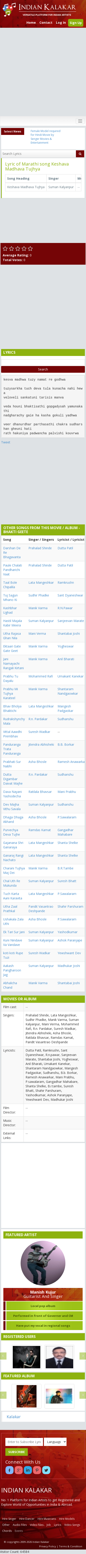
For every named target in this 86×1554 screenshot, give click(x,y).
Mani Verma (37, 633)
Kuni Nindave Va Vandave (12, 942)
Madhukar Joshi (69, 966)
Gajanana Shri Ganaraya (13, 845)
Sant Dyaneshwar (70, 595)
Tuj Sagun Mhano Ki (10, 597)
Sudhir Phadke (38, 595)
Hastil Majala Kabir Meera (12, 623)
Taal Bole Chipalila (10, 584)
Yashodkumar (67, 932)
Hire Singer (9, 1519)
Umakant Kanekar (71, 676)
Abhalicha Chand (10, 985)
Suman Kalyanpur (41, 621)
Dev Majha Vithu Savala (12, 806)
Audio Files (20, 1525)
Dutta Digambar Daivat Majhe (13, 779)
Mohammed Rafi (40, 676)
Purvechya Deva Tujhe (11, 832)
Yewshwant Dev (69, 953)
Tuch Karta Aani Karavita (12, 896)
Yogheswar (66, 646)
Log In (61, 22)
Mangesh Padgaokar (65, 708)
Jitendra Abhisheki (41, 744)
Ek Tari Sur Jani (14, 932)
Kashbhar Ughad (10, 610)
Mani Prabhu (67, 792)
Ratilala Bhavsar (40, 792)
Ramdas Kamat (39, 830)
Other (6, 1525)
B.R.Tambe (65, 868)
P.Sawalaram (67, 817)
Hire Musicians (47, 1519)
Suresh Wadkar (39, 732)
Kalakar (14, 1416)
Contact (45, 22)
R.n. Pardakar (37, 719)
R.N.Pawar (65, 608)
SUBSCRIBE (16, 1452)
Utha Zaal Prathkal (10, 908)
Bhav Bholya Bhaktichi (12, 708)
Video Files (36, 1525)
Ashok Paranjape (70, 940)
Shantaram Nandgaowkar (68, 691)
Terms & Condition (70, 1546)
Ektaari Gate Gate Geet (12, 648)
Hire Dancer (26, 1519)
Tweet (5, 442)
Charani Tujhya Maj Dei (14, 870)
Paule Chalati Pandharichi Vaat (12, 569)
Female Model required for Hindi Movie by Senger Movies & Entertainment (45, 136)
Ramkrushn (66, 582)
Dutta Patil (65, 548)
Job (49, 1525)
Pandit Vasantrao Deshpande (40, 908)
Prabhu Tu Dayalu (10, 678)
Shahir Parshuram (70, 906)
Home (31, 22)
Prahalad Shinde (40, 548)
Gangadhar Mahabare (65, 832)
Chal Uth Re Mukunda (11, 883)
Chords (7, 1531)
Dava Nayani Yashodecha (12, 794)
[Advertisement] (42, 72)
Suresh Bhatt (67, 881)
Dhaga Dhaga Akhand (13, 819)
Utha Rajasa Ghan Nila (12, 635)
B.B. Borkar (66, 744)
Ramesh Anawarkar (72, 762)
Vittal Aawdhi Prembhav (12, 734)
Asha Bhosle (37, 762)
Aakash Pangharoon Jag (12, 970)
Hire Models (67, 1519)
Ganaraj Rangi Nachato (13, 857)
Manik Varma (37, 608)
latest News (12, 131)
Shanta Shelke (68, 843)
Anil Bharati (66, 659)
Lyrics (57, 1525)
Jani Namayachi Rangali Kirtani (13, 663)
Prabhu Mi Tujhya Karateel (10, 693)
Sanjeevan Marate (71, 621)
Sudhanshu (65, 719)
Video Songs (72, 1525)
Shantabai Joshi (69, 633)
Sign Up (76, 23)
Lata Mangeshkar (41, 582)
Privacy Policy (47, 1546)
